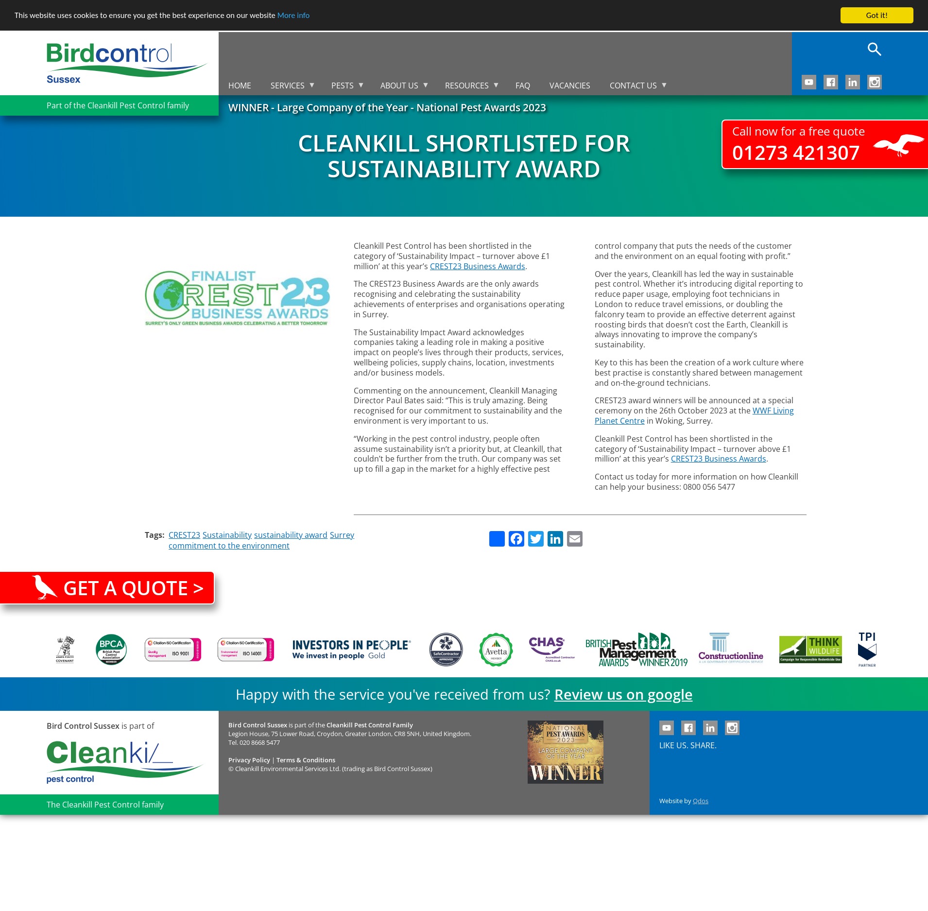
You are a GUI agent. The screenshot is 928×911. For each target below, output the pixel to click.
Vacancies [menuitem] (570, 85)
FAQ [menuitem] (523, 85)
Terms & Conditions (305, 760)
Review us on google (623, 694)
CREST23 (184, 535)
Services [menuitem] (288, 87)
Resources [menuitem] (467, 87)
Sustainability (227, 535)
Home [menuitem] (239, 85)
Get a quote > (133, 587)
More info (298, 16)
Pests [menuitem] (343, 87)
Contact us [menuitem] (634, 87)
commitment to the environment (229, 545)
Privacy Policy (249, 760)
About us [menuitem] (400, 87)
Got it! (877, 15)
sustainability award (290, 535)
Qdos (700, 800)
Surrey (342, 535)
